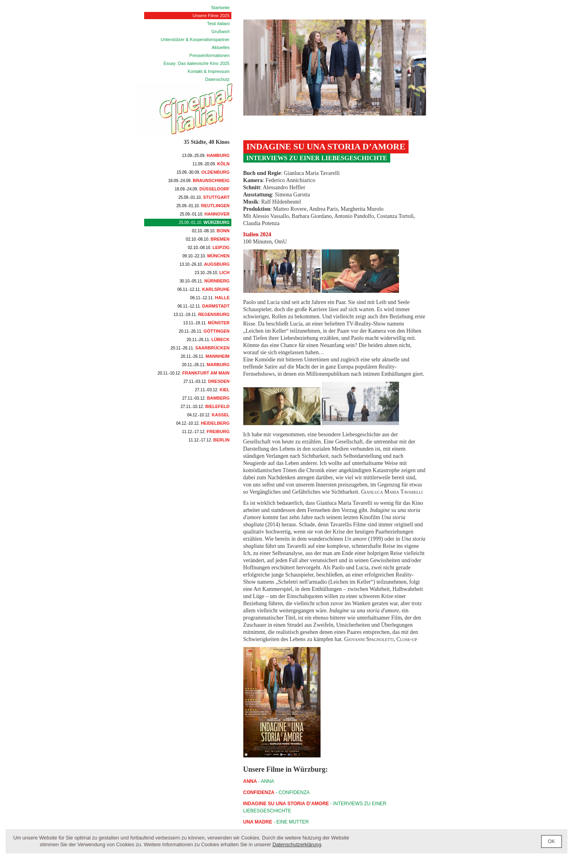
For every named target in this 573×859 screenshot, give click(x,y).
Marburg (205, 364)
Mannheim (205, 356)
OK (551, 841)
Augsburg (205, 264)
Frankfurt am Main (194, 373)
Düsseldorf (202, 188)
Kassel (208, 414)
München (205, 255)
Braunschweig (198, 180)
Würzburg (204, 222)
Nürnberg (205, 280)
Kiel (212, 389)
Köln (210, 163)
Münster (206, 322)
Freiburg (205, 431)
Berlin (209, 439)
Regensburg (202, 314)
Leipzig (209, 247)
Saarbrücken (199, 347)
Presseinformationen (210, 55)
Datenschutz (217, 79)
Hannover (205, 214)
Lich (212, 272)
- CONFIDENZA (276, 792)
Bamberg (206, 398)
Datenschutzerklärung (296, 844)
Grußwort (220, 31)
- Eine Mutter (276, 822)
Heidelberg (202, 423)
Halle (210, 297)
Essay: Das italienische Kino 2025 (197, 63)
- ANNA (258, 781)
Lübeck (208, 339)
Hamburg (205, 155)
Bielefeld (204, 406)
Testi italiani (218, 23)
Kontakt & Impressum (208, 71)
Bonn (210, 230)
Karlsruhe (203, 289)
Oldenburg (203, 172)
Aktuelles (221, 47)
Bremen (208, 239)
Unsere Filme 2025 (211, 15)
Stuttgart (204, 197)
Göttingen (204, 331)
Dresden (207, 381)
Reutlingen (203, 205)
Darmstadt (204, 306)
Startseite (220, 7)
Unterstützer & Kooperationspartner (194, 39)
